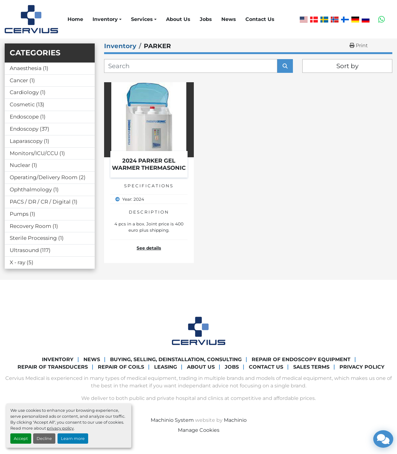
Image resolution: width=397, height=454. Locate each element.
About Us (178, 19)
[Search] (191, 66)
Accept (21, 438)
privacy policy (60, 428)
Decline (44, 438)
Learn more (73, 438)
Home (75, 19)
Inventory (105, 19)
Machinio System (172, 420)
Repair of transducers (53, 367)
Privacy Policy (361, 367)
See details (149, 247)
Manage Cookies (198, 430)
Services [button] (142, 19)
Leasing (165, 367)
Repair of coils (121, 367)
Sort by (347, 66)
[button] (107, 19)
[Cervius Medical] (198, 331)
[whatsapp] (381, 19)
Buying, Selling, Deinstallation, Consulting (176, 359)
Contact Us (259, 19)
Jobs (206, 19)
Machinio (235, 420)
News (228, 19)
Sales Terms (311, 367)
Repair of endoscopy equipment (301, 359)
